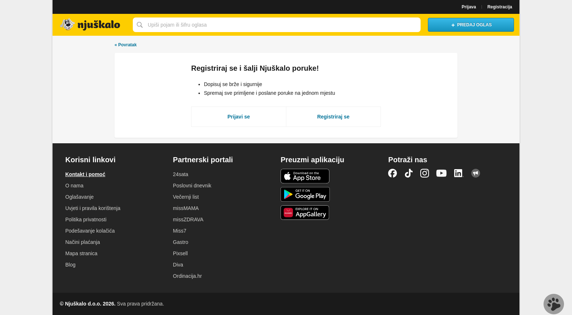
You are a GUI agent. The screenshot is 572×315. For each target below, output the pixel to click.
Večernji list (186, 197)
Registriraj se (333, 117)
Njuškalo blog (475, 173)
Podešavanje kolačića (90, 231)
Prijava (469, 6)
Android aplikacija (305, 194)
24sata (180, 174)
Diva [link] (178, 265)
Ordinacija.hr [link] (187, 276)
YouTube (441, 173)
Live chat (554, 304)
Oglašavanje (79, 197)
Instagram (424, 173)
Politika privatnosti (86, 219)
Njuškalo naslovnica (90, 24)
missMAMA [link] (186, 208)
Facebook (392, 173)
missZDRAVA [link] (188, 219)
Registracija (499, 6)
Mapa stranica (81, 253)
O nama (74, 185)
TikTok (408, 173)
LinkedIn (459, 173)
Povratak (126, 44)
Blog (70, 265)
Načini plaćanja (82, 242)
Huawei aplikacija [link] (305, 212)
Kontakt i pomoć (85, 174)
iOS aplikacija (305, 176)
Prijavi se (239, 117)
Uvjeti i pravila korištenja (92, 208)
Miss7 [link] (179, 231)
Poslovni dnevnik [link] (192, 185)
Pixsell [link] (180, 253)
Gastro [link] (180, 242)
